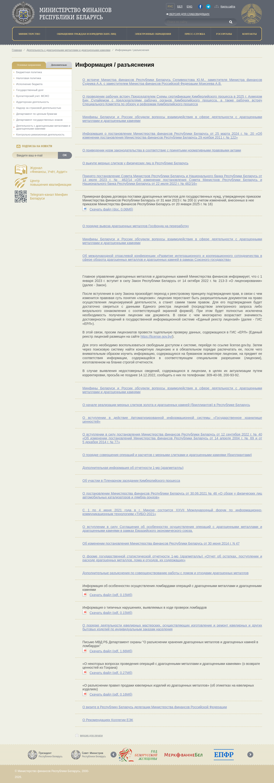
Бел (180, 6)
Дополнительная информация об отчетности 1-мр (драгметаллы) (132, 468)
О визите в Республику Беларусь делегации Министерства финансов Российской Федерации (154, 707)
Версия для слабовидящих (187, 14)
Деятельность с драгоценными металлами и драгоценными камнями (68, 50)
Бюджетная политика (29, 72)
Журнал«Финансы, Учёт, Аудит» (48, 170)
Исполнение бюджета (29, 84)
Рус (170, 6)
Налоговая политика (28, 78)
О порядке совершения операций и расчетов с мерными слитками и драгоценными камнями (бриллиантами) (167, 455)
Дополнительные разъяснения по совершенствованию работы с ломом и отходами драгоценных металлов (165, 573)
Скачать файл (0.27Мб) (111, 673)
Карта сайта (228, 6)
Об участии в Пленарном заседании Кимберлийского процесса (131, 480)
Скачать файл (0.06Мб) (111, 209)
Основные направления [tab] (29, 65)
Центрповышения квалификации (50, 182)
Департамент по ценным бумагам (36, 113)
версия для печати (91, 735)
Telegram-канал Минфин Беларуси (49, 196)
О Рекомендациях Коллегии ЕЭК (107, 720)
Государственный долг (30, 90)
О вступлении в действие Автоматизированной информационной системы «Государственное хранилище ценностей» (172, 419)
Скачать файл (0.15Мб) (111, 595)
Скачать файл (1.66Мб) (111, 651)
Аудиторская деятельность (32, 101)
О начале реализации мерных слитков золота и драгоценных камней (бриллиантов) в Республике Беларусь (166, 405)
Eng (190, 6)
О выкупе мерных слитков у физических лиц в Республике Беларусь (135, 163)
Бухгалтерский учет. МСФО (32, 96)
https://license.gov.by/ (157, 336)
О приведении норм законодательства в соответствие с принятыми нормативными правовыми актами (161, 150)
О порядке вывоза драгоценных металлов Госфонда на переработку (135, 226)
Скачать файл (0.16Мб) (111, 694)
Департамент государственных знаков (39, 119)
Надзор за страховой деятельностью (38, 107)
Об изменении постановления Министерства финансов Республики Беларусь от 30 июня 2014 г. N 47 (160, 543)
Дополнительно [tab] (59, 65)
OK (65, 155)
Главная (17, 50)
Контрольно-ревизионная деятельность (40, 134)
